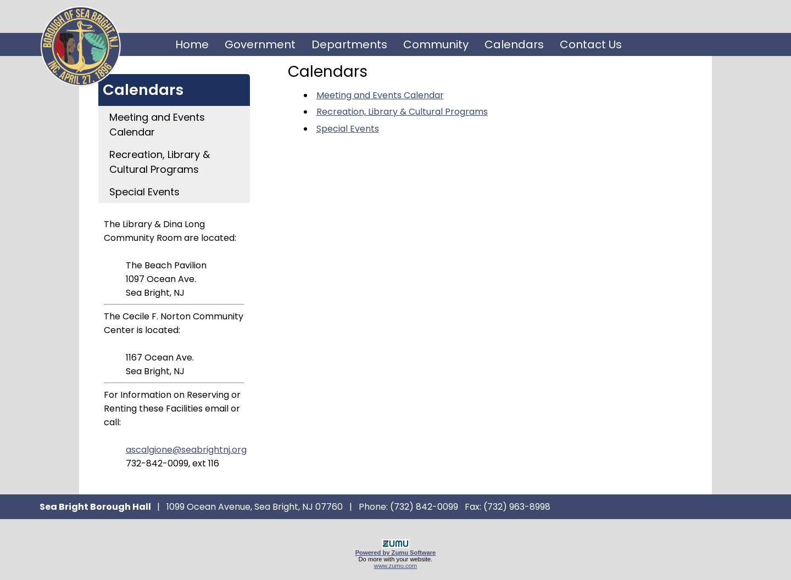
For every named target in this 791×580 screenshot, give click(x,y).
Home (192, 44)
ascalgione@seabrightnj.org (186, 449)
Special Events (144, 192)
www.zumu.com (395, 565)
